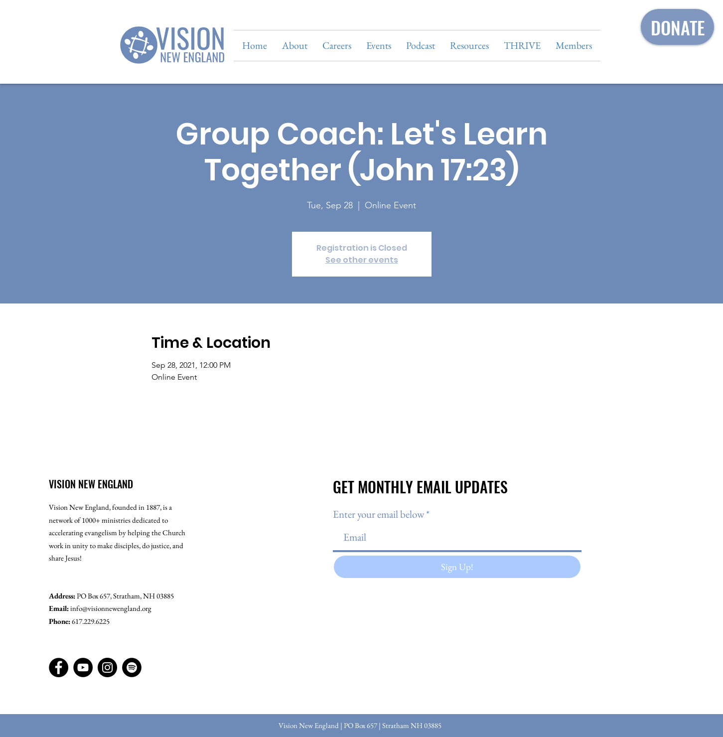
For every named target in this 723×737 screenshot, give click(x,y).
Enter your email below (378, 514)
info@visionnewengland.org (110, 608)
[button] (295, 45)
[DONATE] (677, 27)
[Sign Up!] (457, 567)
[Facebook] (58, 667)
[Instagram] (107, 667)
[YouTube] (83, 667)
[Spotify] (132, 667)
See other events (361, 260)
